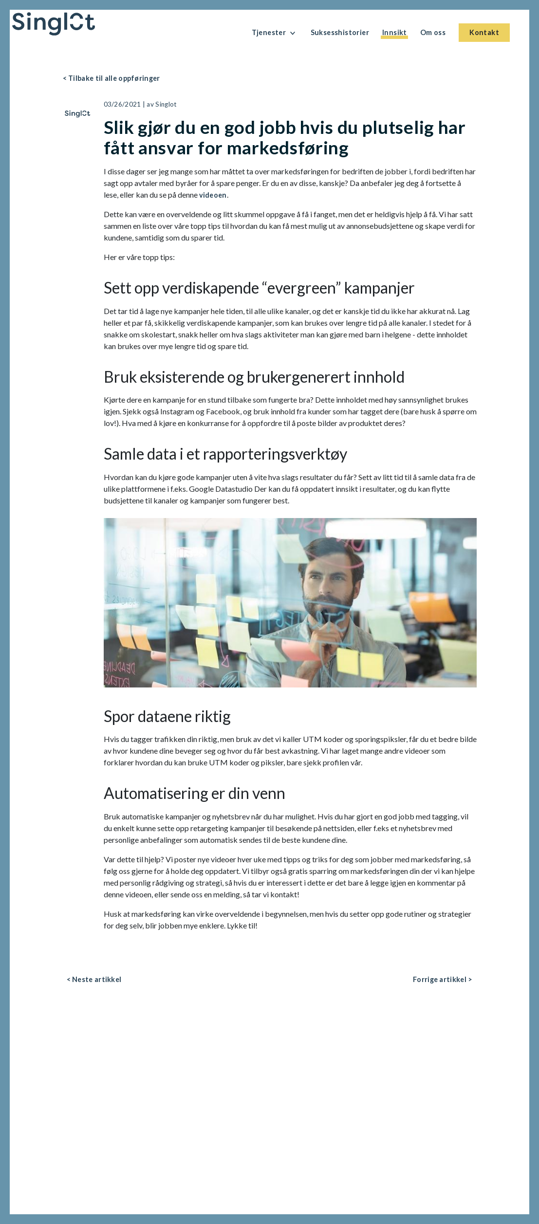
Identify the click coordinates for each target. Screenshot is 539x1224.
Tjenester (274, 33)
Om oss (433, 32)
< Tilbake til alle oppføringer (111, 78)
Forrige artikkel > (442, 979)
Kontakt (484, 32)
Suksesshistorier (340, 32)
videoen (213, 195)
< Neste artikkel (94, 979)
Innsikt (394, 32)
